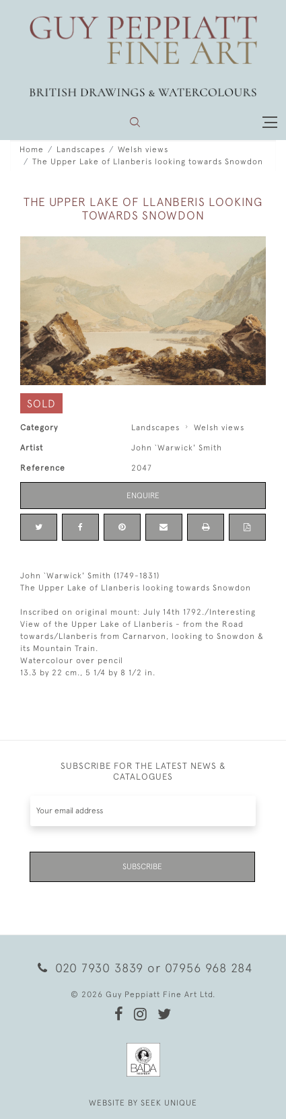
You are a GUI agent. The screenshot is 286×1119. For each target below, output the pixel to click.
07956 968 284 (208, 968)
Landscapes (81, 149)
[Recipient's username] (143, 811)
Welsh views (143, 149)
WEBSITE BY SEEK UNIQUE (143, 1103)
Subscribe (142, 866)
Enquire (143, 495)
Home (32, 149)
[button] (135, 122)
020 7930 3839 (90, 968)
